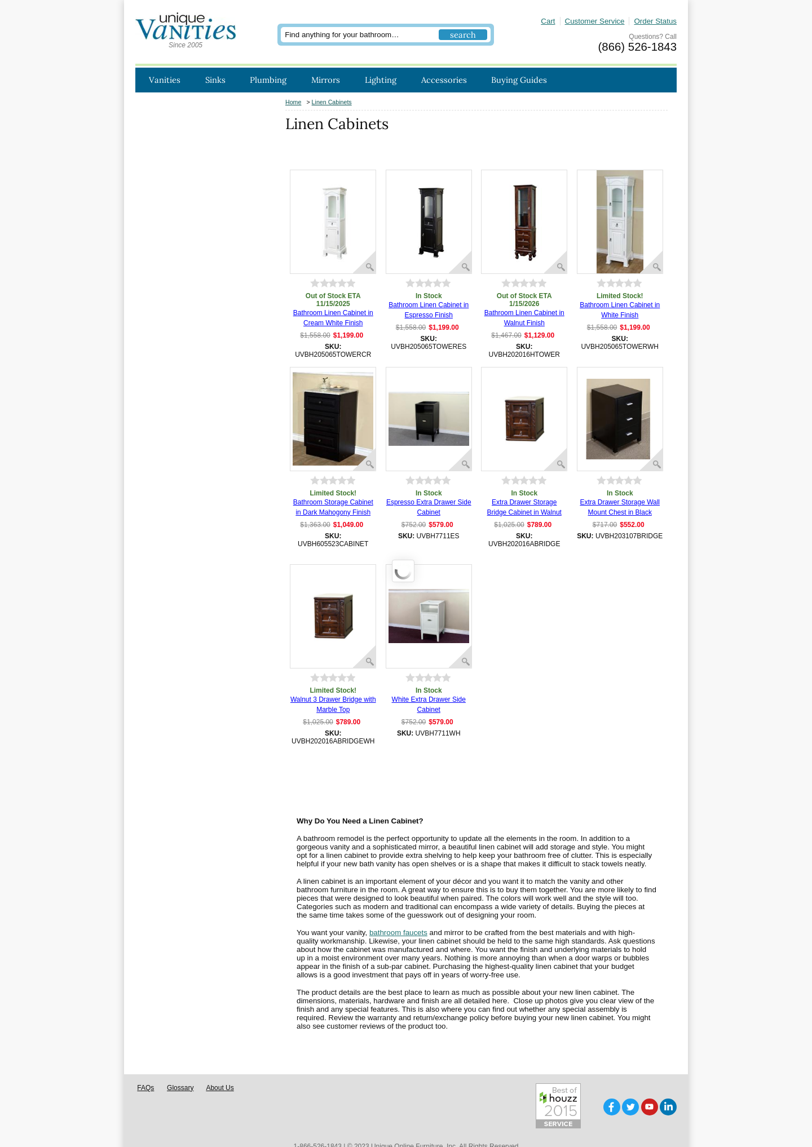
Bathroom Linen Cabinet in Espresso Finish (429, 310)
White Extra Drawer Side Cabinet (429, 705)
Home (293, 102)
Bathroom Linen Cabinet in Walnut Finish (524, 318)
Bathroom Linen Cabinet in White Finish (620, 310)
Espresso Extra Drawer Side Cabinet (428, 507)
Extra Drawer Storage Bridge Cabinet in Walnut (524, 507)
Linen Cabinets (332, 102)
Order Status (655, 21)
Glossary (180, 1070)
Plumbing (268, 79)
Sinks (215, 79)
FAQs (145, 1070)
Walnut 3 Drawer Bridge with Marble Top (333, 705)
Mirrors (325, 79)
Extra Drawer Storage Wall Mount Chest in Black (620, 507)
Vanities (164, 79)
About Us (219, 1070)
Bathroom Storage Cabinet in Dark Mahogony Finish (333, 507)
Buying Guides (519, 79)
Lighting (380, 79)
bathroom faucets (398, 932)
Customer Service (595, 21)
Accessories (444, 79)
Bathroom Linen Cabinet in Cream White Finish (333, 318)
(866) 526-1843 (637, 47)
